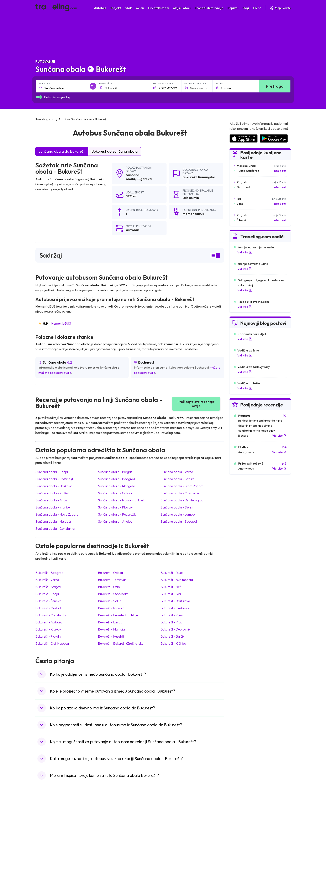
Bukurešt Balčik (172, 636)
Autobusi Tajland (112, 841)
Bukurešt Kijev (172, 615)
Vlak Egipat (172, 823)
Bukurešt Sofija (47, 594)
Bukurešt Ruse (172, 573)
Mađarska (44, 819)
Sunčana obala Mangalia (116, 486)
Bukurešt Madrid (48, 608)
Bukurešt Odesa (110, 573)
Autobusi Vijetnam (113, 836)
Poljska (42, 849)
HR (257, 8)
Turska (41, 845)
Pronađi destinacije (209, 8)
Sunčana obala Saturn (177, 479)
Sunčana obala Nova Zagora (56, 514)
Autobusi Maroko (112, 828)
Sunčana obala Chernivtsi (180, 493)
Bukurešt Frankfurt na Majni (118, 615)
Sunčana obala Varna (177, 472)
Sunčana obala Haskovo (53, 486)
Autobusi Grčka (111, 849)
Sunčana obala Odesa (115, 493)
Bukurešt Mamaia (111, 629)
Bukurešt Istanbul (111, 608)
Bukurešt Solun (109, 601)
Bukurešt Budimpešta (177, 580)
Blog (245, 8)
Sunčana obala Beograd (116, 479)
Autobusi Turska (111, 845)
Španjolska (44, 823)
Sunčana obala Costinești (54, 479)
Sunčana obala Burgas (115, 472)
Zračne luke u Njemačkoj (245, 832)
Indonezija (44, 858)
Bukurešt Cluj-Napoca (52, 643)
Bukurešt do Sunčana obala (114, 151)
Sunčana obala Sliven (177, 507)
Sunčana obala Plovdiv (115, 507)
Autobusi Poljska (112, 832)
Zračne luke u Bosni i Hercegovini (250, 858)
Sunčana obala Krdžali (52, 493)
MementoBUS (61, 323)
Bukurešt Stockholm (113, 594)
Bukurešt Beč (171, 587)
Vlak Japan (172, 819)
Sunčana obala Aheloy (115, 521)
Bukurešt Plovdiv (48, 636)
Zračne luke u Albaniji (242, 849)
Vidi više (244, 252)
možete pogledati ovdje (54, 373)
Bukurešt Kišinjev (173, 643)
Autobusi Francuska (114, 854)
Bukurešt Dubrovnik (175, 629)
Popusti (232, 8)
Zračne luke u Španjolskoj (245, 823)
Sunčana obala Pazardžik (117, 514)
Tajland (42, 854)
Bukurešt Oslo (109, 587)
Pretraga (275, 86)
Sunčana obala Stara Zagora (182, 486)
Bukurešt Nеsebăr (111, 636)
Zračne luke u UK (240, 836)
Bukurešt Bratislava (175, 601)
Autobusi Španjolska (114, 823)
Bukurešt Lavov (110, 622)
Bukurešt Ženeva (48, 601)
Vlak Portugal (174, 828)
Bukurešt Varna (47, 580)
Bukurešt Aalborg (48, 622)
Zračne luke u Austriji (242, 845)
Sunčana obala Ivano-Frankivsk (121, 500)
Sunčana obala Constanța (55, 528)
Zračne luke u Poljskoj (243, 854)
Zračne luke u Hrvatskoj (244, 819)
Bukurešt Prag (172, 622)
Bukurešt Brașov (48, 587)
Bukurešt (190, 177)
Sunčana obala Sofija (51, 472)
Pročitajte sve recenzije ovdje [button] (196, 404)
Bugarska (144, 179)
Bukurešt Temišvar (112, 580)
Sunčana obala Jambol (178, 514)
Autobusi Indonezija (114, 858)
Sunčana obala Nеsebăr (53, 521)
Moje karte (280, 7)
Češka (41, 841)
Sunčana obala (132, 177)
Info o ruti (280, 171)
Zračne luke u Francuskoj (245, 828)
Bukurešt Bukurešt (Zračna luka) (121, 643)
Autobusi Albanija (112, 819)
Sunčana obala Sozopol (179, 521)
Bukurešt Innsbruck (175, 608)
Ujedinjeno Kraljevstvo (52, 836)
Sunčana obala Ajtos (51, 500)
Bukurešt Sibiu (172, 594)
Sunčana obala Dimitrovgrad (182, 500)
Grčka (41, 832)
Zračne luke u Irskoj (241, 841)
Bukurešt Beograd (49, 573)
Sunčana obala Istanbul (52, 507)
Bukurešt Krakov (48, 629)
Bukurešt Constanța (50, 615)
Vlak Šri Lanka (174, 832)
